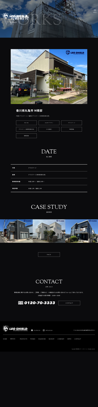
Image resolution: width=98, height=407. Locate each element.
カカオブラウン (49, 127)
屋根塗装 (26, 140)
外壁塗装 (71, 134)
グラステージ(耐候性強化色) (26, 134)
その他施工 (49, 134)
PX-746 (26, 127)
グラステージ (71, 127)
